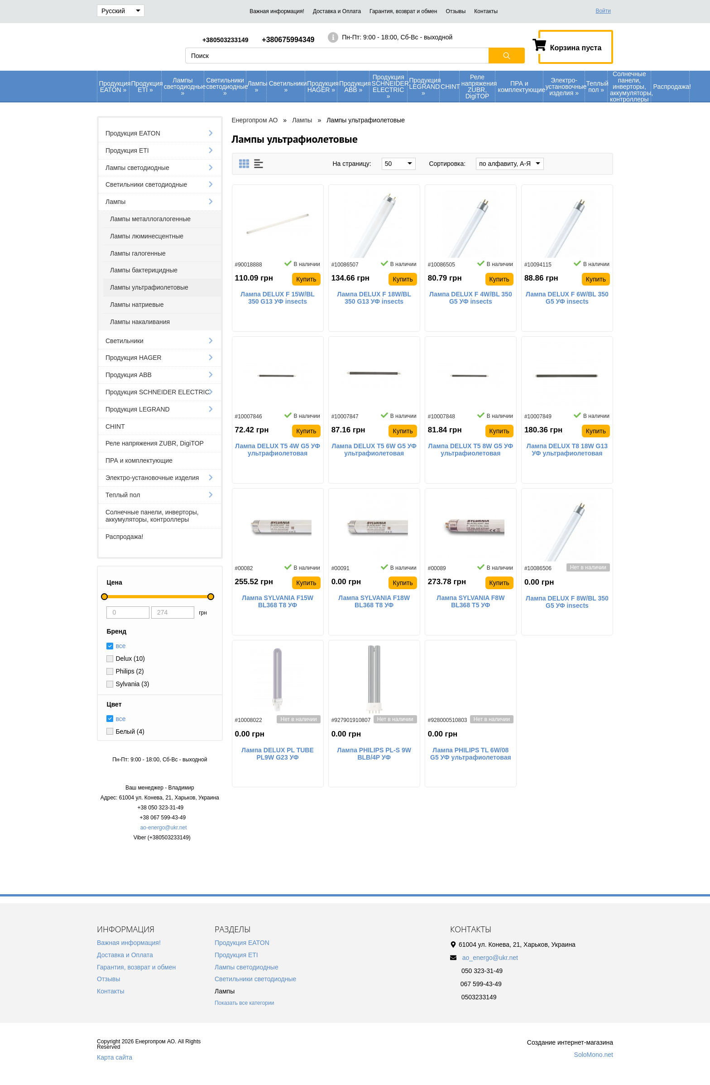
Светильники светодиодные (226, 87)
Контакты (486, 11)
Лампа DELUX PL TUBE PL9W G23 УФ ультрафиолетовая (277, 754)
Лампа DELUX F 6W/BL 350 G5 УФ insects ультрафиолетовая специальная (567, 298)
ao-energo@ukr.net (163, 827)
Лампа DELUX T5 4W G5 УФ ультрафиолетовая (277, 449)
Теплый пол (597, 86)
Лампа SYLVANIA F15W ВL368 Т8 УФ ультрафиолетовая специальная (277, 602)
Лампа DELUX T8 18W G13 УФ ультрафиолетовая (567, 449)
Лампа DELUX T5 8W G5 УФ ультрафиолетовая (470, 449)
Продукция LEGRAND (424, 87)
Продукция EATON (114, 86)
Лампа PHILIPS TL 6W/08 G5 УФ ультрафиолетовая (470, 753)
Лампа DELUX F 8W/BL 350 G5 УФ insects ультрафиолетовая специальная (567, 602)
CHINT (450, 86)
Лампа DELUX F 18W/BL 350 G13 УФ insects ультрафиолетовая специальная (374, 298)
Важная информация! (276, 11)
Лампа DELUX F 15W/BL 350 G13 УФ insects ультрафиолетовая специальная (277, 298)
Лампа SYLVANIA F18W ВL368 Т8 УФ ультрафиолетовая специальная (374, 602)
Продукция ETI (146, 86)
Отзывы (455, 11)
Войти (603, 11)
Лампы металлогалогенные (150, 219)
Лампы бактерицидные (144, 270)
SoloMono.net (593, 1054)
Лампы (256, 86)
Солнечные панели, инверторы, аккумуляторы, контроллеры (630, 86)
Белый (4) (129, 731)
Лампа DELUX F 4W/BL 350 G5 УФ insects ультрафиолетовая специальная (470, 298)
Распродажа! (671, 86)
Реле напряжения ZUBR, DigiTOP (478, 86)
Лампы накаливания (140, 321)
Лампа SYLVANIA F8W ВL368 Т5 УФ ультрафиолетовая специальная (470, 602)
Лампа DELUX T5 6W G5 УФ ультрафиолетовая (374, 449)
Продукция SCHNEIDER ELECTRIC (389, 86)
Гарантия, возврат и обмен (403, 11)
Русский (120, 11)
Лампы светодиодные (184, 87)
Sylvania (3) (132, 684)
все (120, 718)
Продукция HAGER (322, 86)
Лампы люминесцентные (146, 236)
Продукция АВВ (354, 86)
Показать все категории (244, 1003)
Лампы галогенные (138, 253)
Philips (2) (129, 671)
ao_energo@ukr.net (490, 957)
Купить (306, 279)
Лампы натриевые (136, 304)
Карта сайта (114, 1057)
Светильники (287, 86)
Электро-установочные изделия (565, 87)
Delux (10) (130, 658)
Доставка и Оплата (337, 11)
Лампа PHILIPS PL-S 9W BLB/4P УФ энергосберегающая (374, 754)
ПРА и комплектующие (520, 86)
